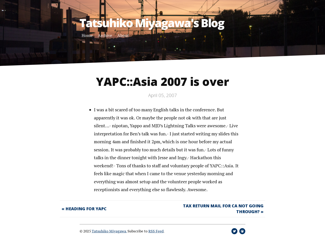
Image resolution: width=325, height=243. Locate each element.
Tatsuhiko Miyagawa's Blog (152, 22)
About (123, 35)
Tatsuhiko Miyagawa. (109, 231)
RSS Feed (156, 231)
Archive (105, 35)
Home (87, 35)
